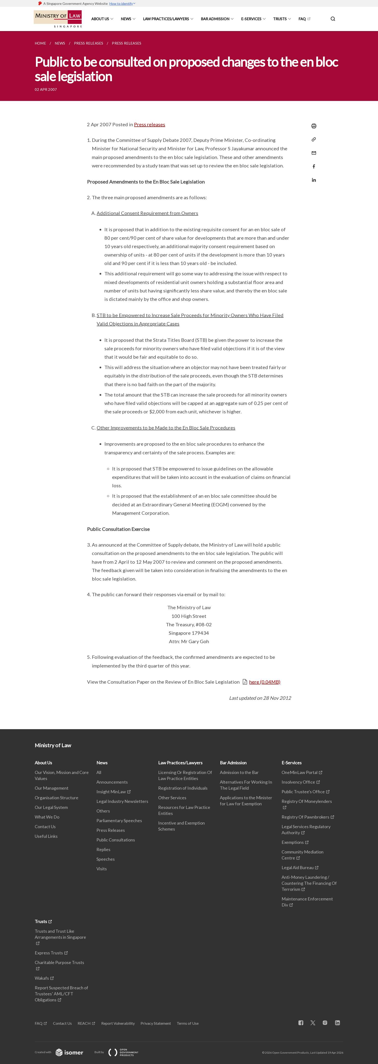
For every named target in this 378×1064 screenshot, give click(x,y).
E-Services (251, 19)
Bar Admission (215, 19)
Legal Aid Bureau (298, 867)
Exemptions (293, 842)
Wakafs (42, 978)
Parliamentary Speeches (119, 820)
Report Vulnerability (118, 1023)
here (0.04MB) (264, 682)
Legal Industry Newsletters (122, 801)
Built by (120, 1052)
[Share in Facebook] (312, 163)
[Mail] (312, 150)
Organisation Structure (56, 797)
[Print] (312, 126)
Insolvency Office (298, 782)
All (98, 772)
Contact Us (45, 826)
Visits (101, 868)
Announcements (112, 782)
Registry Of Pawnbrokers (305, 816)
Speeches (105, 859)
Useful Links (46, 836)
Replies (103, 849)
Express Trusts (49, 952)
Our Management (51, 788)
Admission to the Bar (239, 772)
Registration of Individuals (183, 788)
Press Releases (110, 830)
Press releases (149, 124)
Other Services (172, 797)
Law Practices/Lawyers (166, 19)
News (126, 19)
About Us (100, 19)
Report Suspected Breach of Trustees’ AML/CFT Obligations (61, 993)
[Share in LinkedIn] (312, 177)
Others (103, 810)
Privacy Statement (156, 1023)
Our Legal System (51, 807)
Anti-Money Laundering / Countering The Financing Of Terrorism (309, 883)
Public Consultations (115, 839)
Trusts (280, 19)
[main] (189, 380)
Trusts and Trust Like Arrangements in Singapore (60, 934)
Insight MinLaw (111, 791)
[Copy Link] (312, 139)
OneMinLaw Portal (299, 772)
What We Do (47, 816)
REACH (84, 1023)
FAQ (302, 19)
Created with (63, 1052)
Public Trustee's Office (303, 791)
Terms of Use (188, 1023)
